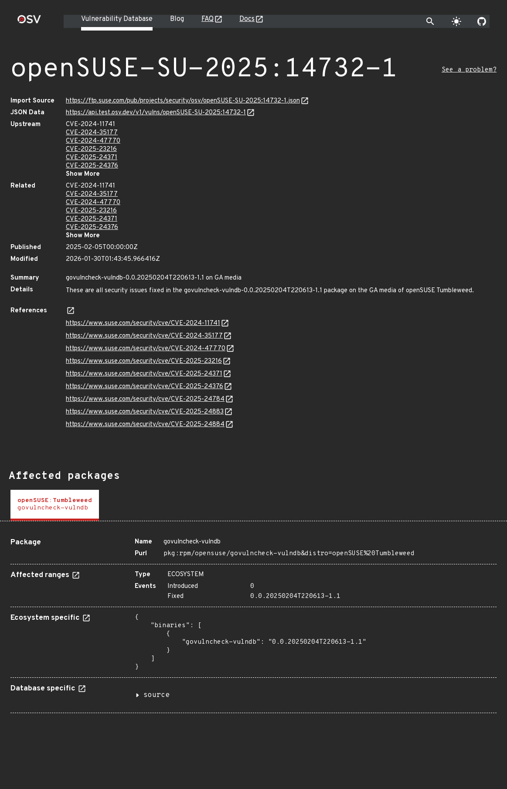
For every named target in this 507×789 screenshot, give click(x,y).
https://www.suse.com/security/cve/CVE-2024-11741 (143, 323)
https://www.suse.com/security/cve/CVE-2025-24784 (145, 399)
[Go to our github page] (481, 21)
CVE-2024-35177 (92, 133)
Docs (247, 19)
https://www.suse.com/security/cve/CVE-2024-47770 (145, 349)
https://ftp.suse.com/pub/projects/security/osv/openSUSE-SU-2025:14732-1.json (183, 101)
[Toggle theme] (456, 21)
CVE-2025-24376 (92, 166)
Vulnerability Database (117, 19)
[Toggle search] (430, 21)
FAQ (207, 19)
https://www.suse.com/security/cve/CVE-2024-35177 (144, 336)
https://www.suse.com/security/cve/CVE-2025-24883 (145, 412)
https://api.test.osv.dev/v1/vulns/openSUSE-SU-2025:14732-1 (156, 113)
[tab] (54, 505)
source (156, 695)
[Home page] (29, 22)
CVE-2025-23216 (91, 149)
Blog (177, 19)
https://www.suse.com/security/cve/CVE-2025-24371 (144, 374)
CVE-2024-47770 (93, 141)
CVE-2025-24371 (91, 158)
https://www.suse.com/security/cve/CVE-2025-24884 (145, 424)
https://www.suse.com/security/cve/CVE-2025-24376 (144, 387)
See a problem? (469, 70)
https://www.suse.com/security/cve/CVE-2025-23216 (144, 361)
